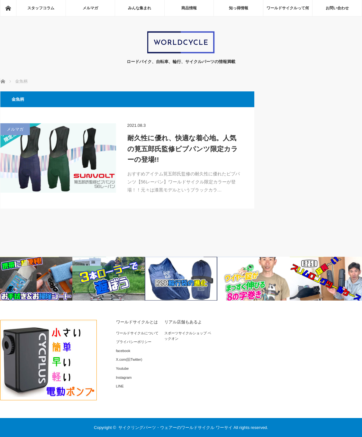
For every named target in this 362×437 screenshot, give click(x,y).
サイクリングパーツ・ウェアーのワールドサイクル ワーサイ (175, 427)
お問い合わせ (337, 8)
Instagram (124, 377)
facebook (123, 351)
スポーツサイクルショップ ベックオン (187, 336)
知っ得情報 (238, 8)
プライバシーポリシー (133, 342)
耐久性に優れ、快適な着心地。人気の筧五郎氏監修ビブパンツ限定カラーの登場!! (182, 148)
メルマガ (90, 8)
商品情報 (189, 8)
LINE (120, 386)
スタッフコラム (40, 8)
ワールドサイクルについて (137, 333)
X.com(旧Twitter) (129, 359)
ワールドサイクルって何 (288, 8)
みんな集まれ (139, 8)
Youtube (122, 368)
